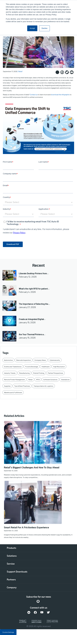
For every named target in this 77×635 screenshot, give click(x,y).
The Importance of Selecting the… (34, 304)
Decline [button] (44, 28)
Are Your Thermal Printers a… (32, 334)
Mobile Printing (38, 373)
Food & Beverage (31, 367)
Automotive (8, 360)
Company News (40, 360)
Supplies (7, 386)
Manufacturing (24, 373)
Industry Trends (9, 373)
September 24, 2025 (11, 530)
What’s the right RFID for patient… (34, 288)
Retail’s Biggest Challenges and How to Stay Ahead (31, 468)
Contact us (34, 95)
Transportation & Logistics (43, 386)
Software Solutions (50, 379)
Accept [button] (32, 28)
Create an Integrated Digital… (32, 319)
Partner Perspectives (55, 373)
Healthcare (46, 367)
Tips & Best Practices (22, 386)
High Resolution (59, 367)
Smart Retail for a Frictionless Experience (26, 528)
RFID (38, 379)
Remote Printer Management (14, 379)
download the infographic (60, 95)
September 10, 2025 (11, 471)
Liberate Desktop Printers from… (34, 273)
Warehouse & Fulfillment (13, 392)
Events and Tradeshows (13, 367)
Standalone (65, 379)
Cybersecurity (55, 360)
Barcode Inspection (23, 360)
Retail (20, 71)
